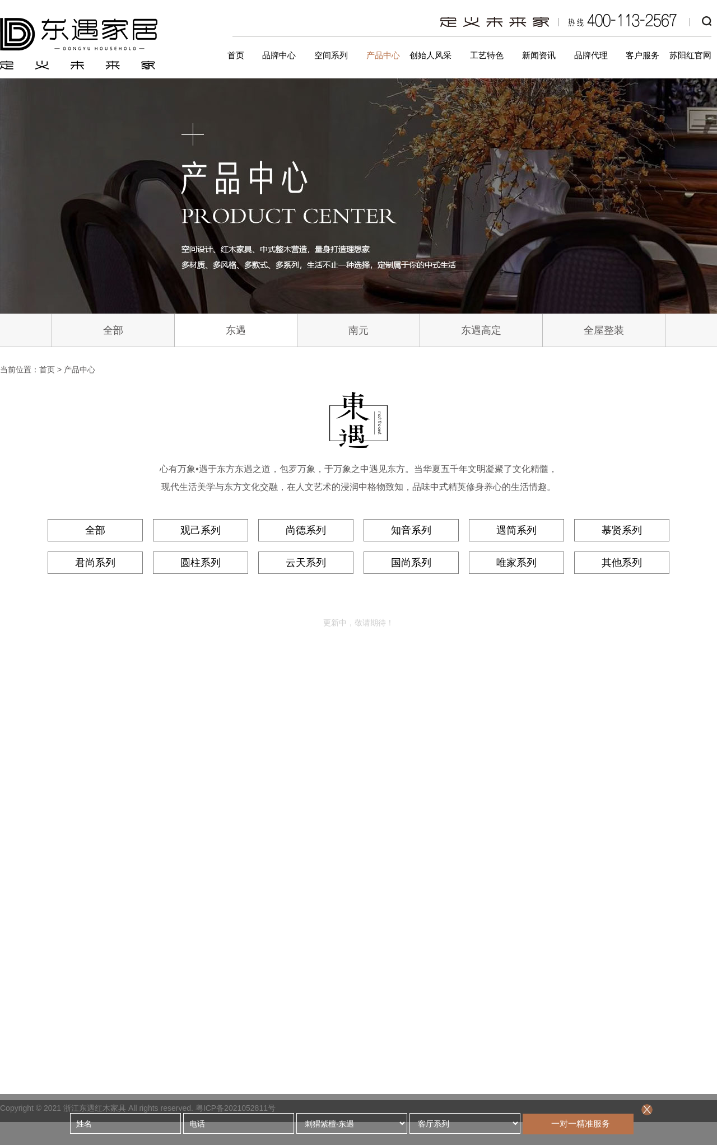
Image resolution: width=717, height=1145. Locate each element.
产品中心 (383, 55)
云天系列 (306, 562)
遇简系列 (516, 530)
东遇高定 (481, 330)
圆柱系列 (200, 562)
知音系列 (411, 530)
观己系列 (200, 530)
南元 (358, 330)
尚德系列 (306, 530)
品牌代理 (591, 55)
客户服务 (642, 55)
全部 (113, 330)
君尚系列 (95, 562)
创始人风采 (430, 55)
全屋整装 (604, 330)
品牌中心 (279, 55)
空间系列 (331, 55)
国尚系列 (411, 562)
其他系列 (622, 562)
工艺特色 (487, 55)
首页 (235, 55)
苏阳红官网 (690, 55)
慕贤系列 (622, 530)
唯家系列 (516, 562)
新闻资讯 (539, 55)
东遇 (236, 330)
